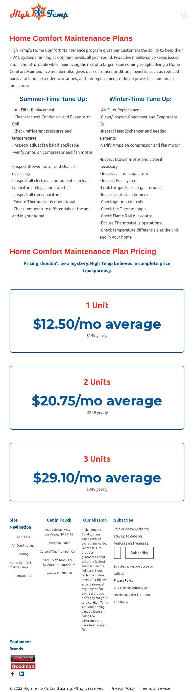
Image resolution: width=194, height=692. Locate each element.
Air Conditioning (23, 545)
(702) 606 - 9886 (58, 543)
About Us (23, 537)
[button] (183, 15)
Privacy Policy (122, 688)
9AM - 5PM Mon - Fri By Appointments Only (59, 562)
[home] (39, 15)
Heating (23, 554)
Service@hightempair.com (59, 551)
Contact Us (23, 575)
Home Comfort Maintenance (20, 565)
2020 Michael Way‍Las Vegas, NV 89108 (59, 532)
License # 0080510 (59, 573)
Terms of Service (155, 688)
